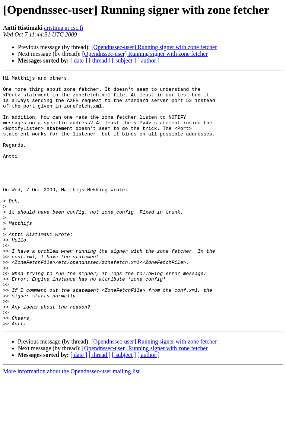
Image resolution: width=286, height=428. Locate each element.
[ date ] (78, 60)
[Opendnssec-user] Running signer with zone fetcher (154, 47)
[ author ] (148, 60)
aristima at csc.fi (63, 28)
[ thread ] (100, 60)
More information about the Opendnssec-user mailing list (71, 421)
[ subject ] (124, 60)
